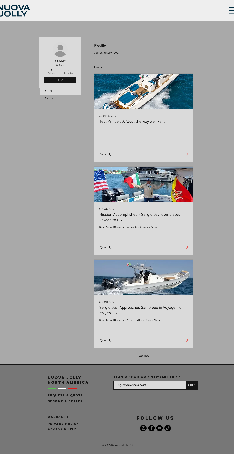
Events (49, 98)
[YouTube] (159, 428)
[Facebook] (151, 428)
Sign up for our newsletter (145, 376)
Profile (49, 91)
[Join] (192, 385)
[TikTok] (167, 428)
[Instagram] (143, 428)
